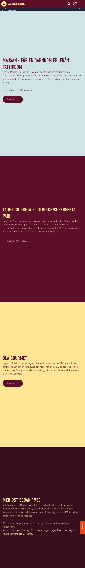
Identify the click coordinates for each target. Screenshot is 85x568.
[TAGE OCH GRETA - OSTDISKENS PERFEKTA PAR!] (42, 300)
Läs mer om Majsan (17, 240)
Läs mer (11, 99)
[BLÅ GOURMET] (42, 445)
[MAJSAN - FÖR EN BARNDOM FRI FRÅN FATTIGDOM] (42, 154)
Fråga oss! (82, 527)
